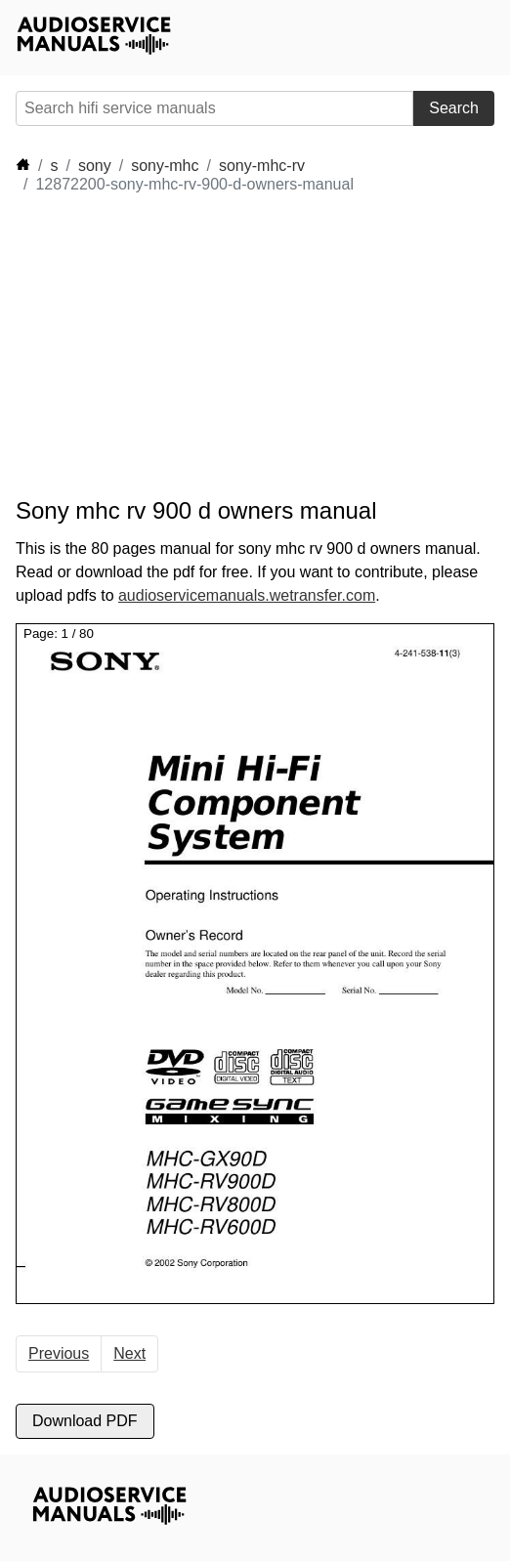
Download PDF (85, 1421)
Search (454, 108)
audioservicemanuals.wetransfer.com (246, 595)
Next (129, 1353)
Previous (58, 1353)
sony (94, 165)
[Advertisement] (191, 346)
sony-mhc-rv (262, 165)
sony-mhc (164, 165)
